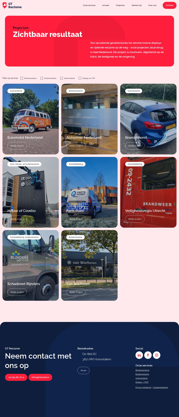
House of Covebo (22, 211)
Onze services (89, 5)
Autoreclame (69, 78)
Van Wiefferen (78, 284)
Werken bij (137, 5)
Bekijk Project (75, 292)
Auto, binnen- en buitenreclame (24, 164)
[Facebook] (148, 355)
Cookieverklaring (160, 387)
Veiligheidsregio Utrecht (145, 211)
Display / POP (141, 382)
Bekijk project (17, 146)
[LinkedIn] (139, 355)
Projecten (120, 5)
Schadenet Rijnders (23, 284)
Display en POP (88, 78)
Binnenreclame (30, 78)
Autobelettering (76, 164)
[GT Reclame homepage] (12, 5)
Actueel (105, 5)
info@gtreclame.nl (40, 377)
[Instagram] (156, 355)
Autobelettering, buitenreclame (24, 237)
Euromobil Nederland (25, 137)
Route (83, 370)
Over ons (152, 5)
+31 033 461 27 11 (16, 377)
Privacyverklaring (143, 387)
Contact (169, 5)
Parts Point (75, 211)
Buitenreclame (50, 78)
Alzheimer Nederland (83, 137)
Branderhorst (136, 137)
